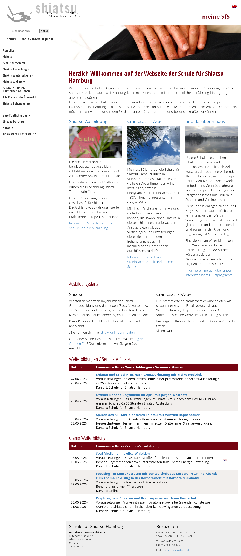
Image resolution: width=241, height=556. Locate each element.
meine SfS (216, 16)
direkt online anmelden (118, 332)
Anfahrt (8, 128)
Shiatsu (12, 38)
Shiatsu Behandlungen (17, 103)
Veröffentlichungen (15, 115)
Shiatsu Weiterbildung (17, 75)
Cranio (24, 38)
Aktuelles (8, 50)
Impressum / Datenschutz (19, 134)
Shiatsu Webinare (14, 82)
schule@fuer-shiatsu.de (177, 550)
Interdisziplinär (42, 38)
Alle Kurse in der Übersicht (19, 97)
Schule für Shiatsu (14, 63)
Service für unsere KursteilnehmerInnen (16, 89)
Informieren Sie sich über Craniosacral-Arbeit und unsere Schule (150, 262)
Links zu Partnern (14, 121)
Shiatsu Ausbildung (15, 69)
